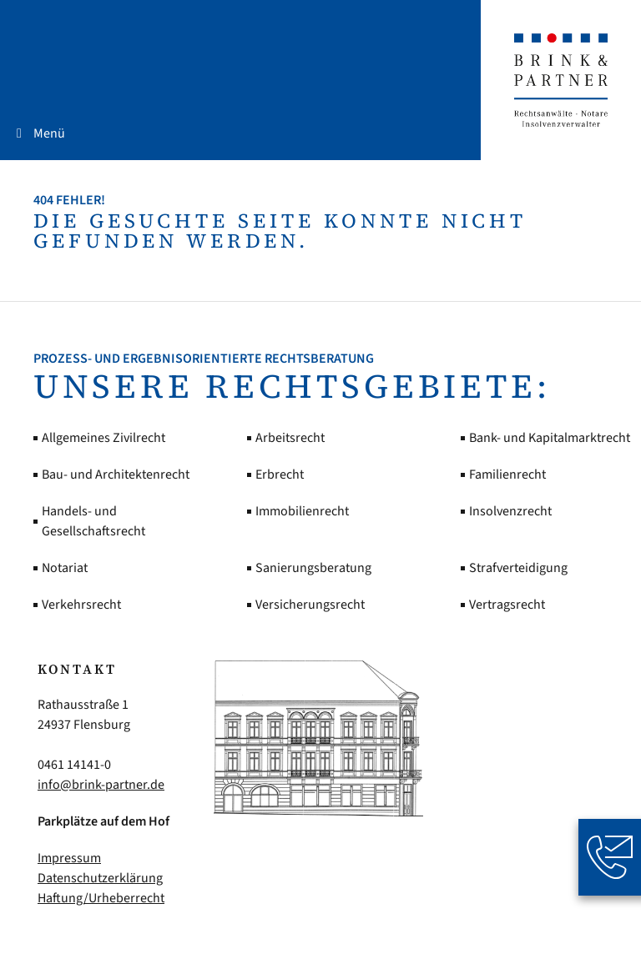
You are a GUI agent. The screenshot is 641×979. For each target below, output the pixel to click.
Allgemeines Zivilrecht (103, 438)
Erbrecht (279, 474)
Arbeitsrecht (290, 438)
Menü (49, 133)
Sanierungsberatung (313, 568)
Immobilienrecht (302, 511)
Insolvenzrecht (510, 511)
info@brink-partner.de (101, 785)
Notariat (65, 568)
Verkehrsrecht (81, 604)
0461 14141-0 (74, 765)
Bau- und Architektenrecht (115, 474)
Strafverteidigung (518, 568)
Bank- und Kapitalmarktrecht (549, 438)
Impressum (69, 858)
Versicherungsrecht (310, 604)
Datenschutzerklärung (100, 878)
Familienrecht (507, 474)
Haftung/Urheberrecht (101, 898)
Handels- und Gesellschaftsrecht (93, 521)
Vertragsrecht (507, 604)
